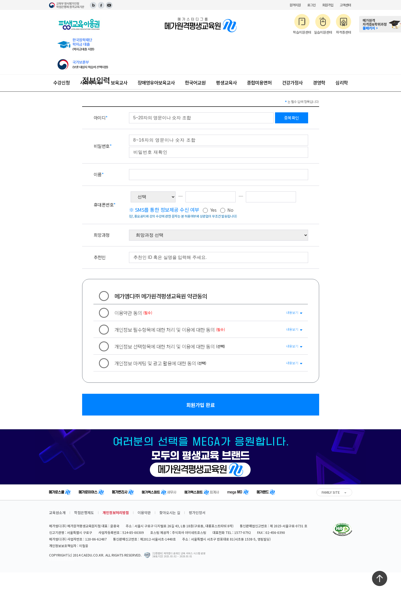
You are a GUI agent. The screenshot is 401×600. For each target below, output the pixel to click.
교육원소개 (57, 512)
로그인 (311, 4)
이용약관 (144, 512)
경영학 (319, 82)
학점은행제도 (84, 512)
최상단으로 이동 (379, 578)
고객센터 (345, 4)
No (226, 210)
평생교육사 (226, 82)
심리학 (341, 82)
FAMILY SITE (331, 492)
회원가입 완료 (200, 404)
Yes (209, 210)
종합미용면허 (259, 82)
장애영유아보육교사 (156, 82)
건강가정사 (292, 82)
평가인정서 (197, 512)
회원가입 (327, 4)
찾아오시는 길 (169, 512)
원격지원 (295, 4)
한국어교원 (195, 82)
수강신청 (61, 82)
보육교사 (119, 82)
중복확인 (291, 118)
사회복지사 (90, 82)
